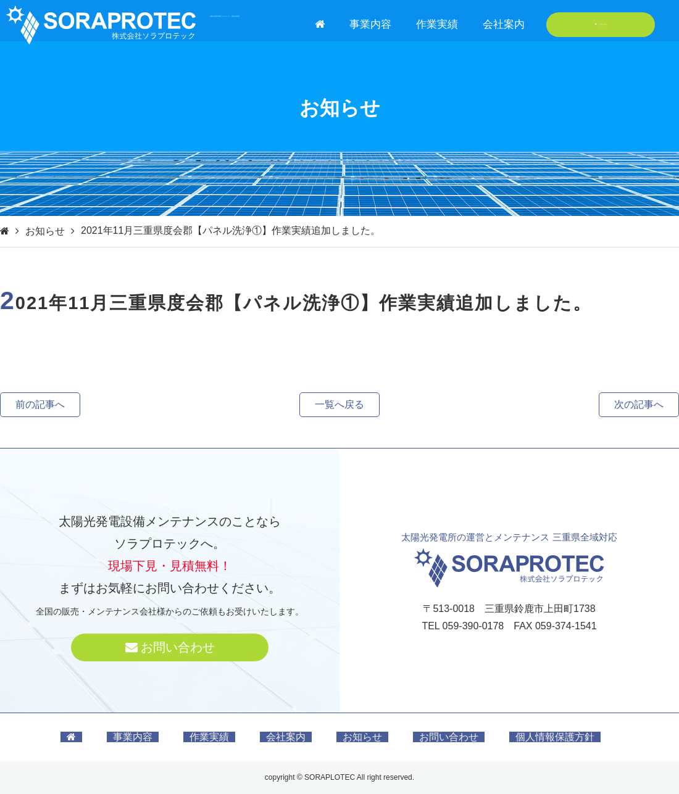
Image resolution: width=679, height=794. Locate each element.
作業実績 (437, 24)
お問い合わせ (601, 24)
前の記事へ (40, 404)
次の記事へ (639, 404)
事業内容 (370, 24)
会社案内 (504, 24)
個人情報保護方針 (554, 737)
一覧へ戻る (339, 404)
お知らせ (45, 231)
